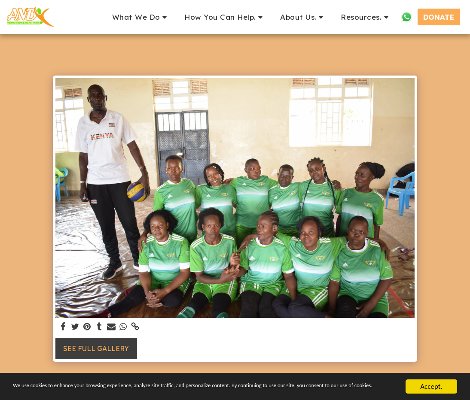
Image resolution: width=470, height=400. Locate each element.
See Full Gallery (96, 348)
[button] (141, 16)
